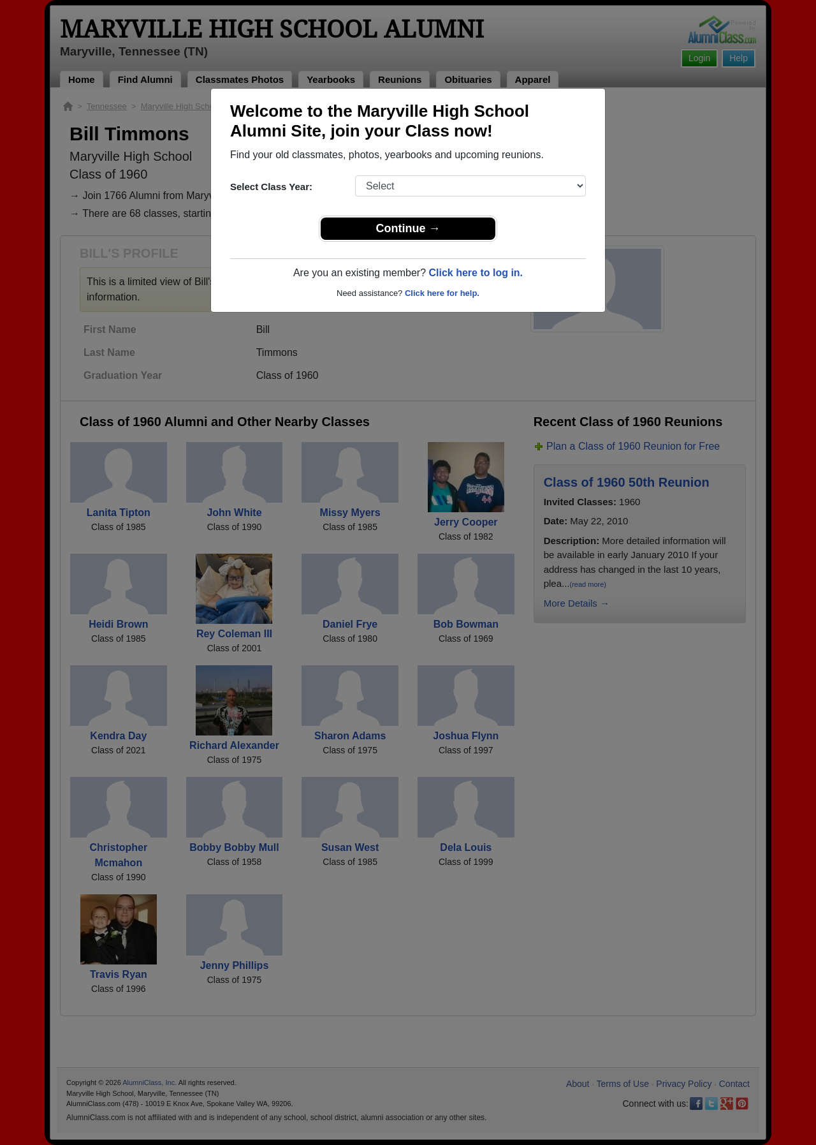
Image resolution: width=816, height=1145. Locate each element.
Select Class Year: (271, 186)
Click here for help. (442, 293)
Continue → (408, 228)
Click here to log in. (475, 272)
